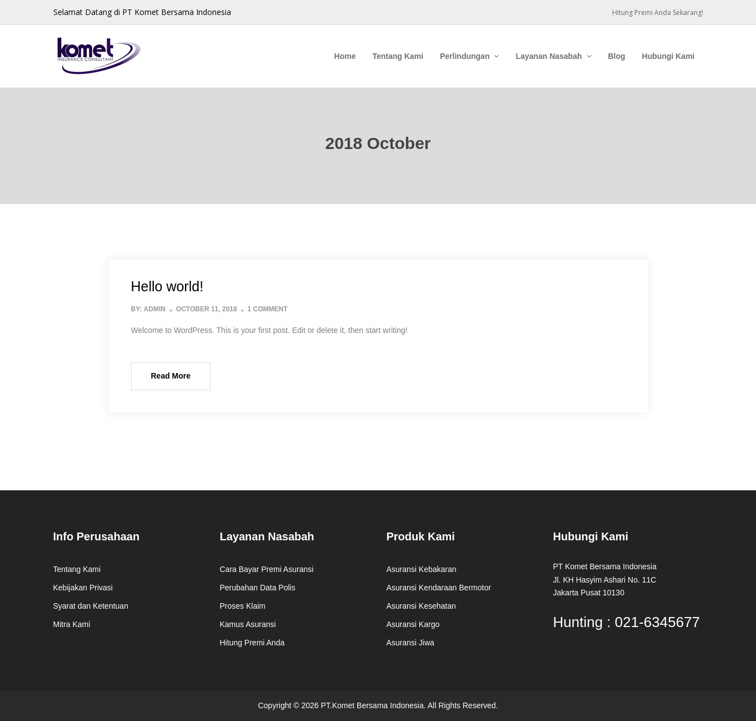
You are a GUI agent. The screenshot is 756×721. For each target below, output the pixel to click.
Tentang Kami (397, 56)
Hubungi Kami (668, 56)
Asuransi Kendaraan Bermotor (439, 587)
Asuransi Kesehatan (421, 605)
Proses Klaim (243, 605)
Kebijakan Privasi (83, 587)
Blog (616, 56)
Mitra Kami (72, 624)
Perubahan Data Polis (258, 587)
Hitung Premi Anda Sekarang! (657, 12)
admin (155, 309)
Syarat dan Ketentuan (90, 605)
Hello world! (167, 286)
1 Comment (268, 309)
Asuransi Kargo (413, 624)
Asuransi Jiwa (410, 642)
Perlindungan (464, 56)
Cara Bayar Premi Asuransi (267, 569)
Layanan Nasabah (548, 56)
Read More (171, 375)
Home (345, 56)
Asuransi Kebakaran (422, 569)
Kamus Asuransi (248, 624)
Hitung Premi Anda (252, 642)
